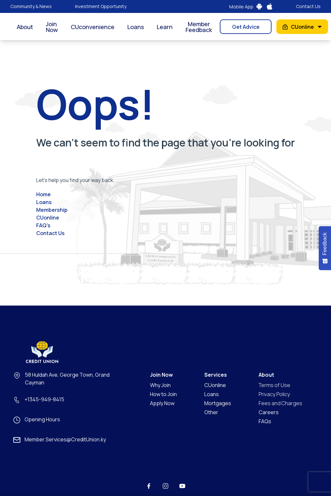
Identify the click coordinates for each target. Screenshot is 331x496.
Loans (135, 27)
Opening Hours (42, 419)
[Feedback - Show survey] (325, 248)
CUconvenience (92, 27)
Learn (165, 27)
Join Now (52, 27)
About (25, 27)
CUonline (302, 26)
